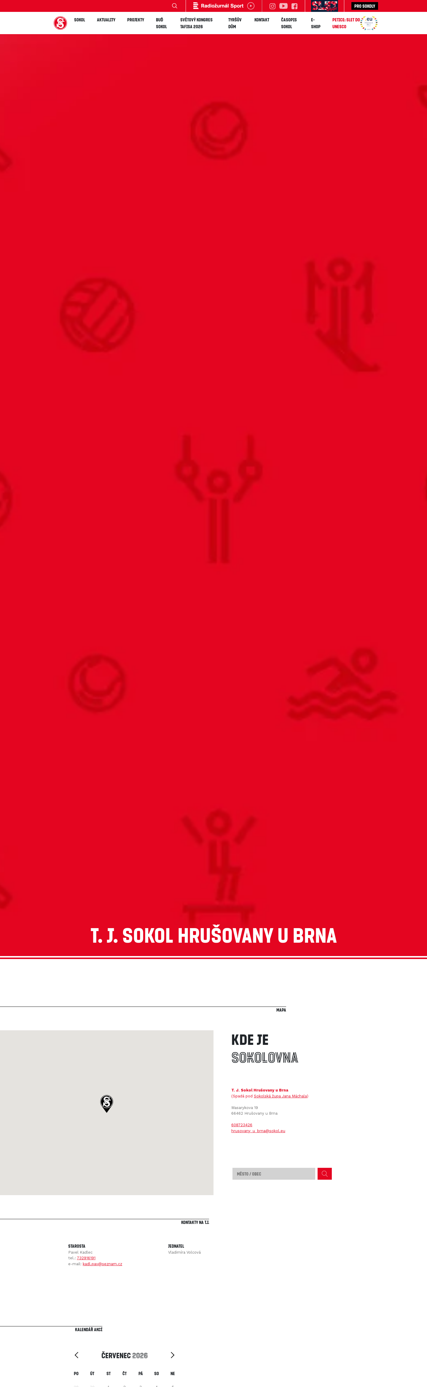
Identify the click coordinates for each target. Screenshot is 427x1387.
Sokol (79, 19)
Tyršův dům (235, 23)
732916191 (86, 1258)
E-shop (316, 23)
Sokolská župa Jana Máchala (280, 1096)
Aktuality (106, 19)
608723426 (241, 1125)
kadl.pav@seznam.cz (102, 1264)
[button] (106, 1104)
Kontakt (261, 19)
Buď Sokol (161, 23)
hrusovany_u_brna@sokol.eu (258, 1131)
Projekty (135, 19)
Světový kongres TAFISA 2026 (196, 23)
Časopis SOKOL (289, 23)
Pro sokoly (364, 6)
